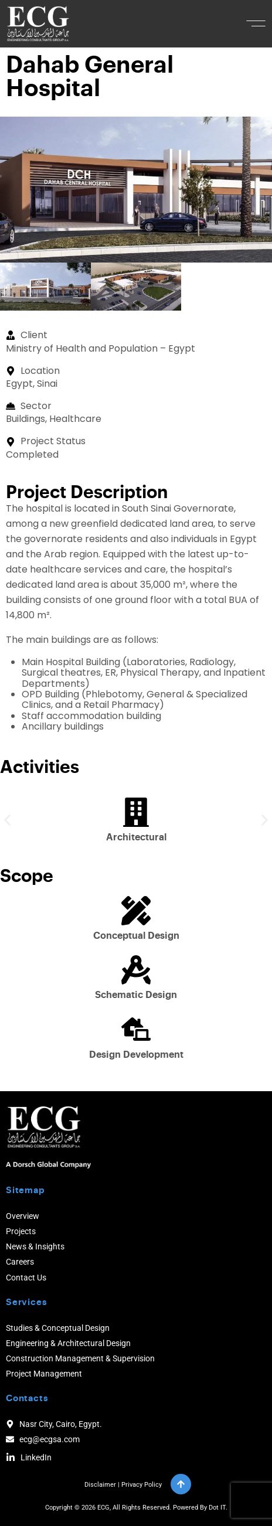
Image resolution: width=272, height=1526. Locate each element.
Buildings (25, 418)
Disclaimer (100, 1484)
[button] (256, 23)
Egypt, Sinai (31, 383)
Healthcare (75, 418)
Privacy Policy (141, 1484)
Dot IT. (218, 1507)
